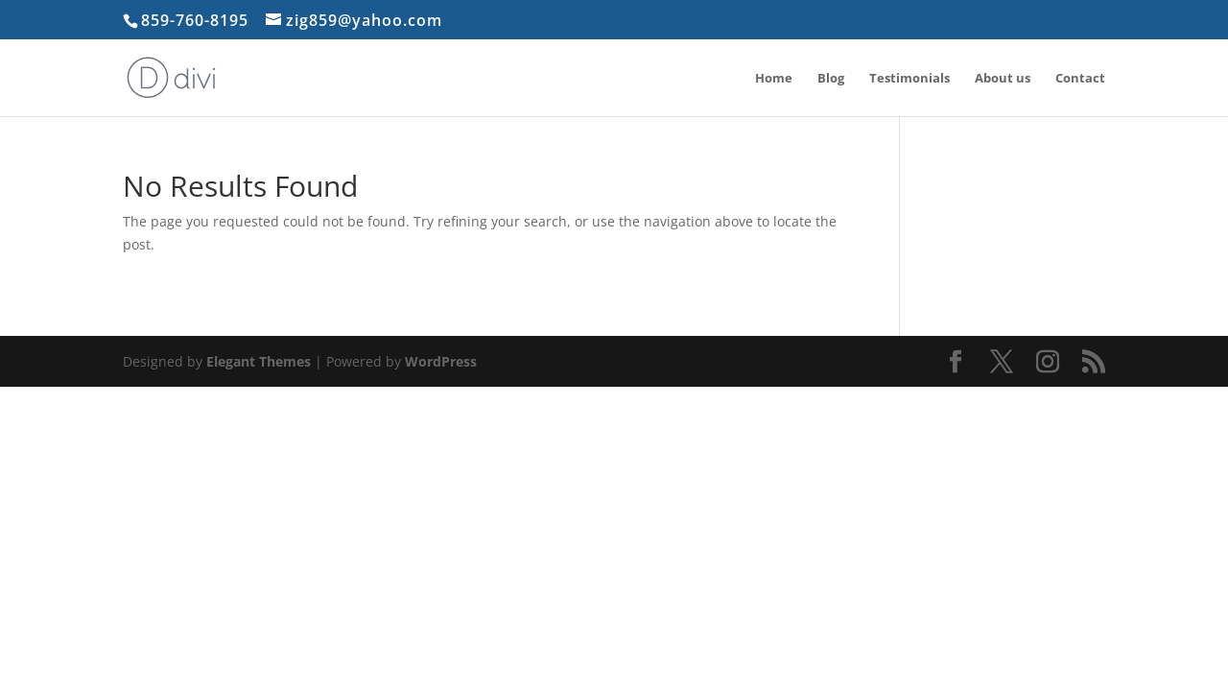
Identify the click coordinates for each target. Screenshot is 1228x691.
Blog (830, 78)
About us (1002, 78)
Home (773, 78)
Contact (1080, 78)
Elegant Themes (258, 361)
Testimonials (909, 78)
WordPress (441, 361)
